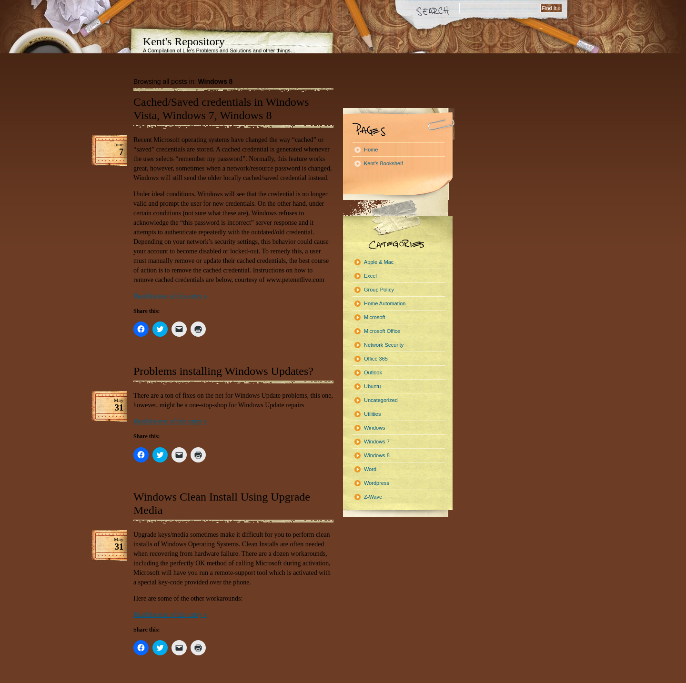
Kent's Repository (184, 41)
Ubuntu (372, 386)
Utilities (372, 414)
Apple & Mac (378, 262)
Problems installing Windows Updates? (223, 371)
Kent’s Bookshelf (383, 163)
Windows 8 (377, 455)
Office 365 (376, 359)
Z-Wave (373, 497)
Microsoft (374, 317)
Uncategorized (381, 400)
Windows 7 (377, 441)
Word (370, 469)
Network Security (384, 345)
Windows (374, 428)
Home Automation (384, 303)
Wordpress (376, 483)
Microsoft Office (382, 331)
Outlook (373, 372)
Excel (370, 276)
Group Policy (379, 289)
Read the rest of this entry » (170, 296)
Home (371, 149)
